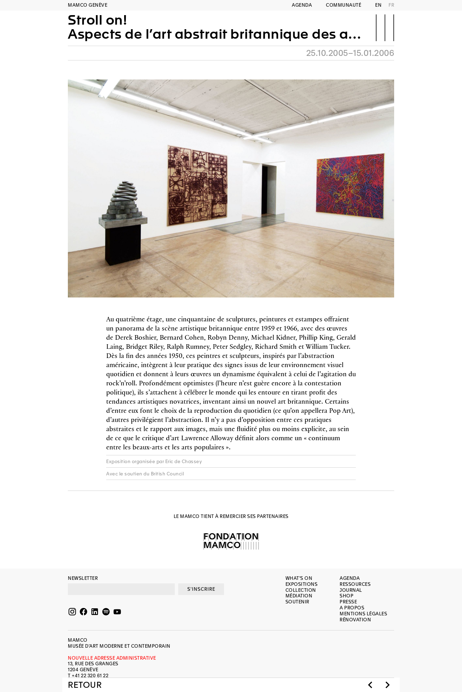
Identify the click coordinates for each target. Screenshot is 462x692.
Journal (351, 590)
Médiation (299, 595)
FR (391, 5)
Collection (300, 590)
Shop (346, 595)
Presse (348, 601)
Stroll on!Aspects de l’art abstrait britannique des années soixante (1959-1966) (217, 27)
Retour (85, 685)
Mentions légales (363, 613)
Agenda (302, 5)
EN (378, 5)
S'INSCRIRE (201, 589)
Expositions (301, 584)
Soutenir (297, 601)
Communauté (343, 5)
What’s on (299, 578)
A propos (352, 607)
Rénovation (355, 619)
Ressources (355, 584)
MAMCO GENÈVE (87, 5)
